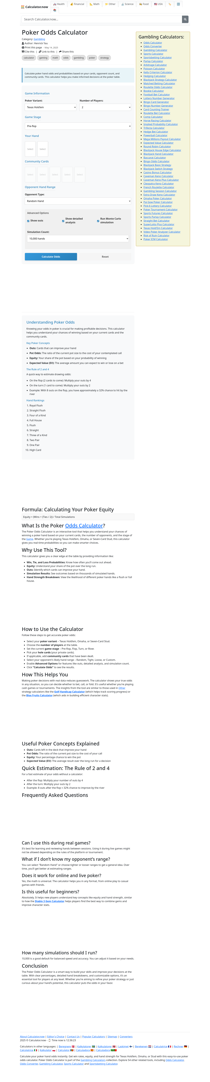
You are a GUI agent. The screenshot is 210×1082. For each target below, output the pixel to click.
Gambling (39, 39)
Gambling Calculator (155, 50)
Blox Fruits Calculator (39, 695)
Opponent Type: (35, 194)
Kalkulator (46, 1050)
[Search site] (101, 19)
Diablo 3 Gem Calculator (49, 901)
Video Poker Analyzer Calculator (162, 231)
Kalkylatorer (84, 1046)
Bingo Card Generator (156, 102)
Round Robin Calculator (157, 146)
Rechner (178, 1046)
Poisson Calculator (154, 68)
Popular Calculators (93, 1036)
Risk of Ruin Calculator (156, 235)
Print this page (32, 47)
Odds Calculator (84, 525)
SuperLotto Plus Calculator (159, 224)
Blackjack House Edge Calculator (162, 150)
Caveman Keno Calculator (158, 176)
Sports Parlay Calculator (157, 217)
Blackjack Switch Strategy (158, 168)
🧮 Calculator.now (34, 7)
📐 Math (94, 4)
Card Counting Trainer (156, 109)
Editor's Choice (55, 1036)
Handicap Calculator (72, 691)
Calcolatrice (26, 1050)
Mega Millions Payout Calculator (162, 139)
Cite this (28, 51)
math (55, 57)
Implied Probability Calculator (161, 124)
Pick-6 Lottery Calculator (158, 206)
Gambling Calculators (93, 1060)
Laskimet (123, 1046)
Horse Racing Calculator (157, 120)
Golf (57, 691)
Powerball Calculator (155, 135)
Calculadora (83, 1050)
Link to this (47, 51)
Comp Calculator (153, 117)
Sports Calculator (153, 53)
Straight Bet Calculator (157, 220)
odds (66, 57)
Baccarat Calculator (155, 157)
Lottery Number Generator (159, 98)
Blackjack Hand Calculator (159, 154)
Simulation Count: (38, 232)
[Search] (185, 19)
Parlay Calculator (153, 61)
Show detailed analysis (74, 220)
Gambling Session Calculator (160, 191)
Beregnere (65, 1046)
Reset (105, 256)
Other (122, 688)
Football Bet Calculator (157, 94)
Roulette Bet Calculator (157, 113)
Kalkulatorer (105, 1046)
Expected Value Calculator (159, 142)
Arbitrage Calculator (155, 65)
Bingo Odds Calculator (156, 161)
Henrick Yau (41, 43)
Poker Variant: (34, 100)
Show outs (36, 220)
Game (29, 539)
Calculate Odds (51, 256)
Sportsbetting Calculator (158, 57)
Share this (66, 51)
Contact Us (73, 1036)
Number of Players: (91, 100)
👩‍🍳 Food (144, 4)
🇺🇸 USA (158, 4)
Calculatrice (160, 1046)
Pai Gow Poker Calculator (158, 202)
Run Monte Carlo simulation (110, 220)
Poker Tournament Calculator (161, 209)
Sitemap (112, 1036)
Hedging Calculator (155, 76)
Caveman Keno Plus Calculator (161, 180)
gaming (43, 57)
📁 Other (110, 4)
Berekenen (141, 1046)
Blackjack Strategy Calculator (160, 79)
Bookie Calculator (154, 91)
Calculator (64, 1050)
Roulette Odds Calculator (158, 87)
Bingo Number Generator (158, 105)
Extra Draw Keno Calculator (159, 194)
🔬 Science (127, 4)
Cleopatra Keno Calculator (159, 183)
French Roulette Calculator (159, 187)
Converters (126, 1036)
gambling (79, 57)
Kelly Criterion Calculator (158, 72)
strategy (104, 57)
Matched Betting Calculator (159, 83)
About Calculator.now (32, 1036)
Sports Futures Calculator (158, 213)
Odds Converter (153, 46)
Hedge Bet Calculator (156, 131)
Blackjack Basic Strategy (157, 165)
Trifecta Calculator (154, 128)
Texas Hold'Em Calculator (158, 228)
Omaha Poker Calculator (158, 198)
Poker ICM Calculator (156, 239)
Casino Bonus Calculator (158, 172)
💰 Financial (77, 4)
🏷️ (169, 4)
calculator (29, 57)
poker (92, 57)
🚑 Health (59, 4)
